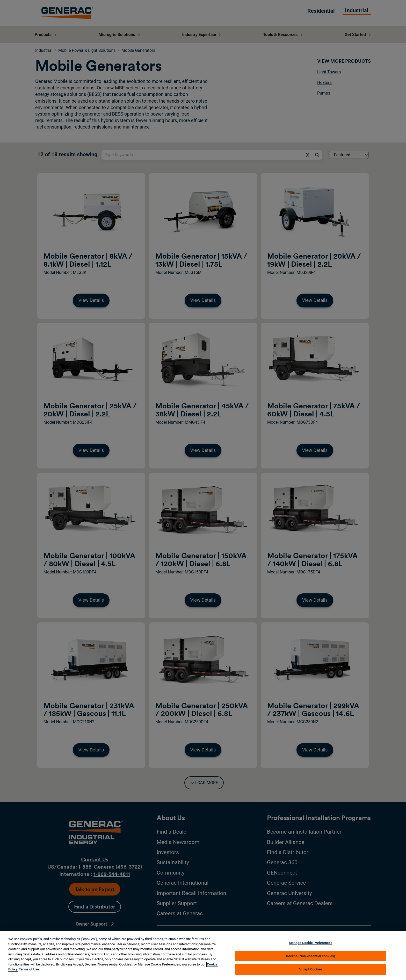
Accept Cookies (311, 969)
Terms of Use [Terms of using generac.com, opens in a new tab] (29, 969)
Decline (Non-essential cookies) (310, 956)
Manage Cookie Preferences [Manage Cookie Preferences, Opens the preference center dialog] (310, 943)
